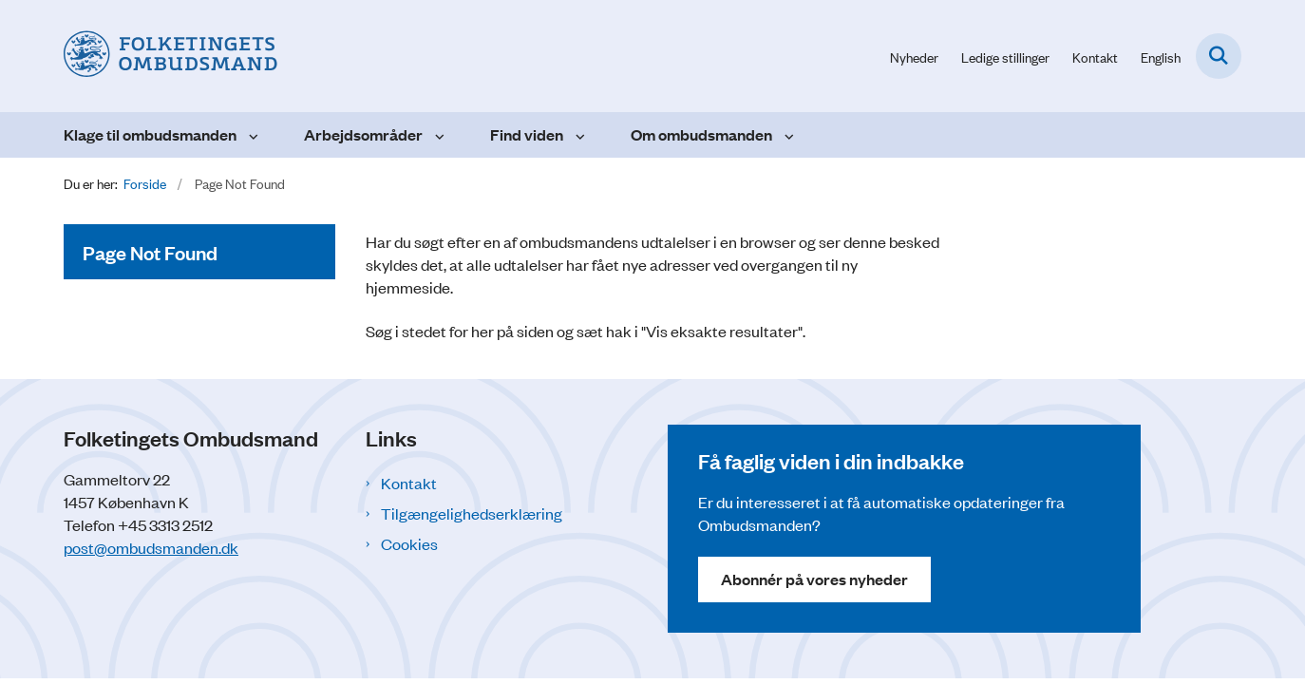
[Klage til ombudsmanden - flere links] (251, 135)
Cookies (409, 543)
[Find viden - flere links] (578, 135)
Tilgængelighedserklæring (471, 513)
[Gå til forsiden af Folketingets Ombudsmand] (170, 56)
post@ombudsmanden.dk (151, 547)
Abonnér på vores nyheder (814, 579)
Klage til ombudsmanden (150, 134)
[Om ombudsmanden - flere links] (787, 135)
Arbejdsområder (363, 134)
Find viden (526, 134)
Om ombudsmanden (701, 134)
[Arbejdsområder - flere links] (437, 135)
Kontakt (409, 482)
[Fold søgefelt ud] (1218, 56)
